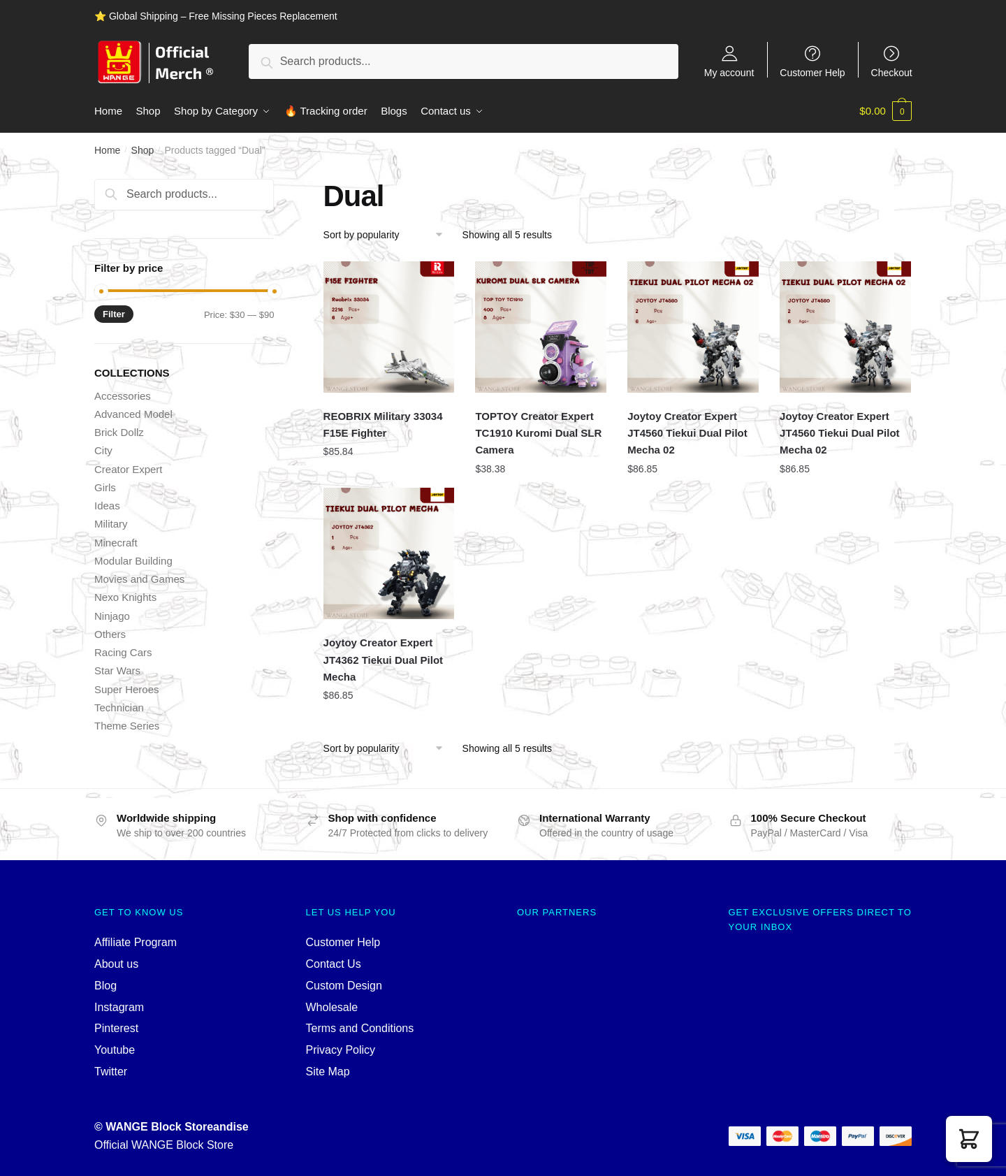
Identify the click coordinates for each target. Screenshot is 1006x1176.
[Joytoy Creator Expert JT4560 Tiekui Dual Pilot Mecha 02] (693, 326)
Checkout (891, 72)
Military (111, 524)
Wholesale (332, 1006)
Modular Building (133, 560)
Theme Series (126, 725)
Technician (119, 707)
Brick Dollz (119, 431)
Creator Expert (128, 468)
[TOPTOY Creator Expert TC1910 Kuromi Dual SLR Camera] (540, 326)
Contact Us (333, 963)
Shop (142, 149)
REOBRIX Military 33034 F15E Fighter (383, 423)
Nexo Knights (125, 597)
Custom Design (344, 985)
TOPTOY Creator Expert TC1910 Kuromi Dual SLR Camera (538, 432)
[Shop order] (388, 234)
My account (729, 72)
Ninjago (112, 615)
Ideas (107, 505)
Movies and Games (139, 578)
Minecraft (116, 542)
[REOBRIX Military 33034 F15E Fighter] (389, 326)
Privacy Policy (341, 1049)
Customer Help (812, 72)
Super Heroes (126, 689)
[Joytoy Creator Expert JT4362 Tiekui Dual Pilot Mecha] (389, 553)
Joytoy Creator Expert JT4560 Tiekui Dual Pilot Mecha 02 (687, 432)
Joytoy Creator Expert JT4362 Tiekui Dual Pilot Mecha (383, 660)
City (103, 450)
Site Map (328, 1071)
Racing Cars (123, 652)
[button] (969, 1139)
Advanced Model (133, 413)
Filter (114, 313)
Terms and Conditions (360, 1028)
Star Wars (117, 670)
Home (107, 149)
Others (110, 633)
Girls (105, 487)
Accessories (122, 395)
